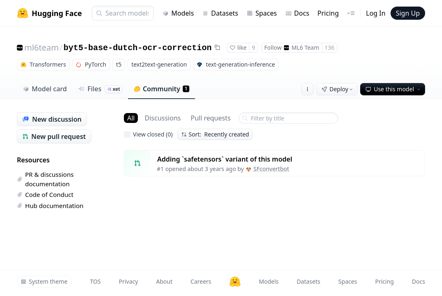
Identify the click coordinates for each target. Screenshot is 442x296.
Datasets (220, 13)
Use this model (393, 89)
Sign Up (408, 13)
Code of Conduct (45, 194)
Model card (45, 88)
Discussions (162, 118)
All (131, 118)
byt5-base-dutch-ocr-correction (137, 48)
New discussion (51, 119)
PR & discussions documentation (45, 179)
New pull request (54, 136)
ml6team (41, 47)
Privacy (128, 281)
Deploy (337, 89)
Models (178, 13)
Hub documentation (50, 205)
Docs (297, 13)
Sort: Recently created (215, 134)
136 (330, 47)
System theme (44, 281)
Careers (201, 281)
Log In (375, 13)
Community (161, 88)
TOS (95, 281)
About (164, 281)
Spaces (262, 13)
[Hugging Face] (235, 281)
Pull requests (210, 118)
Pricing (328, 13)
